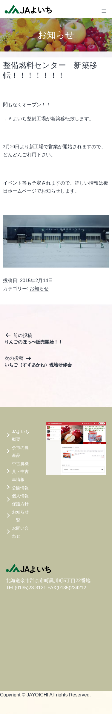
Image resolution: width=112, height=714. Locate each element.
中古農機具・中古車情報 (20, 471)
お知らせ (39, 288)
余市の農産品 (20, 451)
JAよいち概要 (20, 435)
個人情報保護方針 (20, 499)
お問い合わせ (20, 532)
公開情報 (20, 487)
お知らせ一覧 (20, 516)
